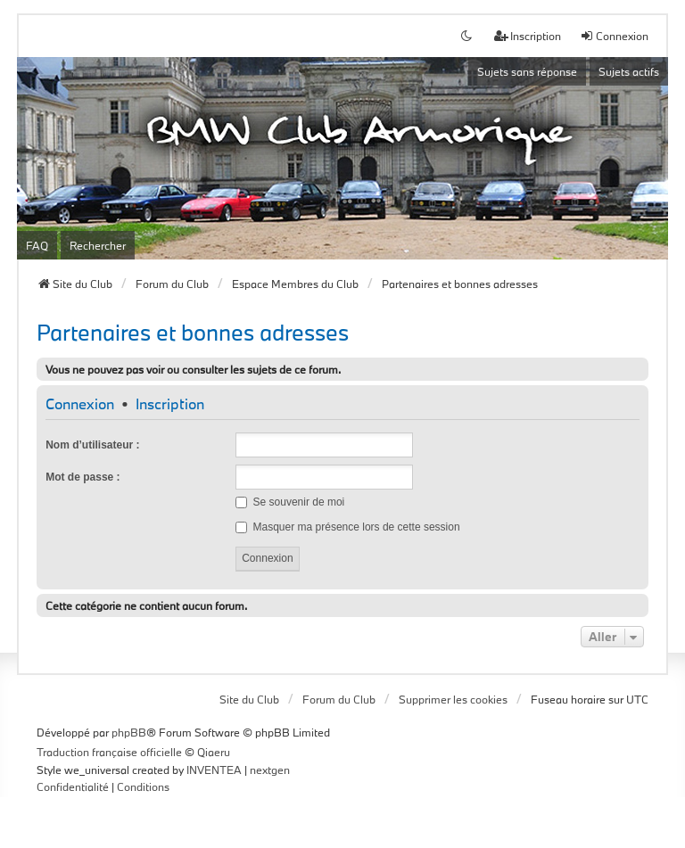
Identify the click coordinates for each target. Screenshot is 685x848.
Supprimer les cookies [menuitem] (453, 699)
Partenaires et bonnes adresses (193, 332)
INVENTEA (214, 769)
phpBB (128, 732)
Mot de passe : (82, 477)
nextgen (270, 769)
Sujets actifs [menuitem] (628, 71)
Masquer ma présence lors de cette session (347, 527)
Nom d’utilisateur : (92, 445)
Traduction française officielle (109, 752)
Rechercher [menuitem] (98, 245)
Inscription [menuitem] (527, 36)
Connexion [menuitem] (614, 36)
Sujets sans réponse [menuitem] (527, 71)
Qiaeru (213, 752)
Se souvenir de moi (289, 502)
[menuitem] (73, 787)
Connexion (79, 404)
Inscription (170, 404)
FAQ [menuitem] (37, 245)
